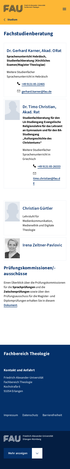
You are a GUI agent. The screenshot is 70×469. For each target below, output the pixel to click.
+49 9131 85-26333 (49, 166)
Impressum (11, 415)
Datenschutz (30, 415)
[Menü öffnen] (64, 9)
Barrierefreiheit (52, 415)
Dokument (10, 305)
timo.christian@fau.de (46, 180)
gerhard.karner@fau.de (37, 92)
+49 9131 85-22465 (33, 84)
